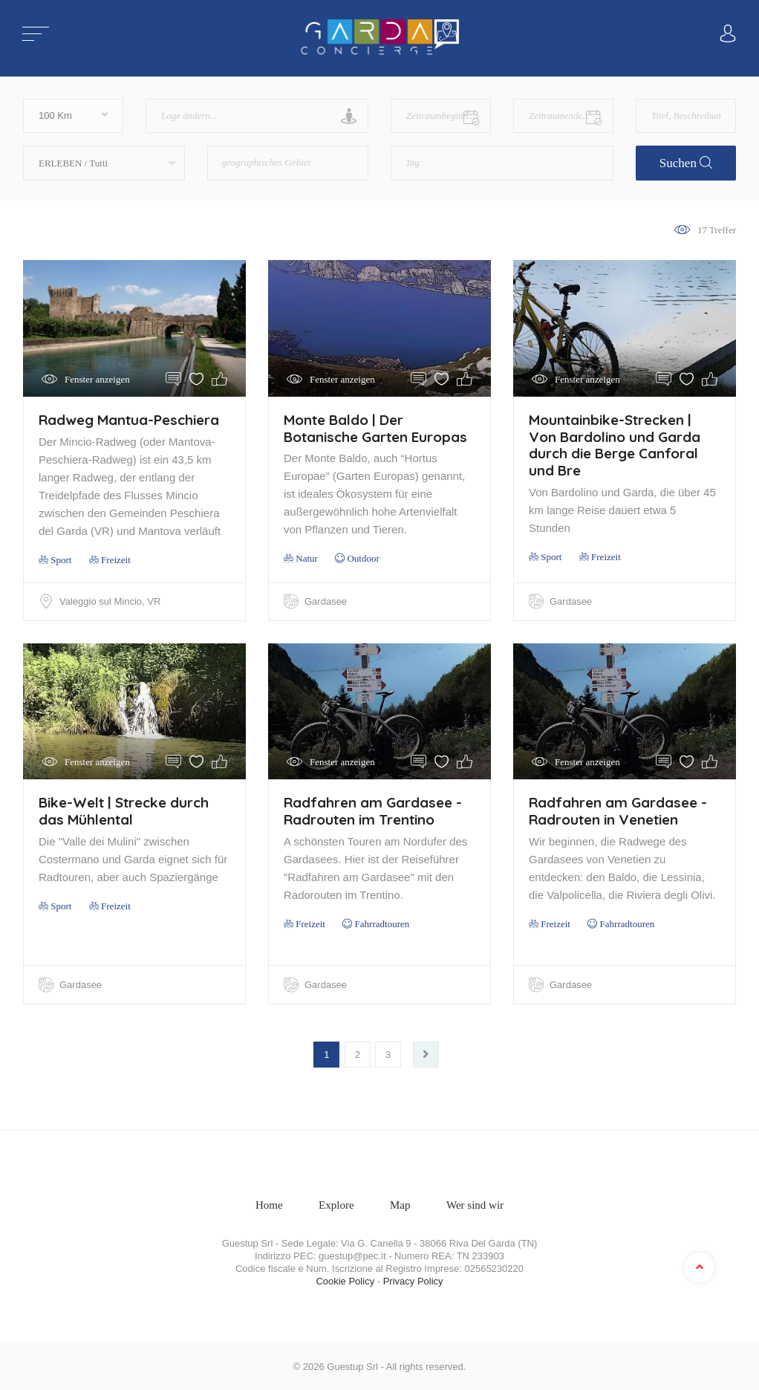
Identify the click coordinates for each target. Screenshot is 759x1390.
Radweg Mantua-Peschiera (129, 420)
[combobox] (288, 163)
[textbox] (282, 157)
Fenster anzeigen (97, 379)
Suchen (685, 163)
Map (400, 1203)
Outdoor (363, 558)
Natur (301, 558)
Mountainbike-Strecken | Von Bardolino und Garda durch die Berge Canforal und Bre (614, 445)
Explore (336, 1203)
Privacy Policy (413, 1279)
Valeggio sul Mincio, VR (110, 601)
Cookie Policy (345, 1279)
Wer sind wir (475, 1203)
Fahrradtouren (381, 923)
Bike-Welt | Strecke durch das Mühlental (124, 810)
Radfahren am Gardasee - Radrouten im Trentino (373, 810)
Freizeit (115, 559)
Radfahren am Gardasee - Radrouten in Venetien (618, 810)
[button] (104, 163)
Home (269, 1203)
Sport (55, 559)
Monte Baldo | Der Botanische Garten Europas (375, 428)
